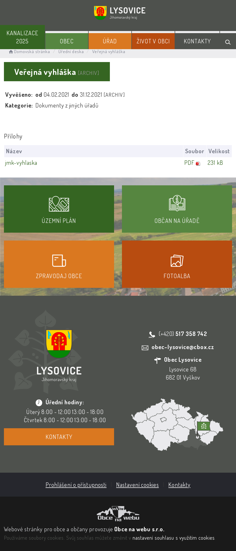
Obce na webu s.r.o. (139, 529)
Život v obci (153, 41)
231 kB (215, 162)
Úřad (110, 41)
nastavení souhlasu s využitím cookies (174, 537)
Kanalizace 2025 (22, 37)
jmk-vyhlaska (21, 162)
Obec (66, 41)
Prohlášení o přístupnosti (76, 484)
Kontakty (197, 41)
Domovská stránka (29, 51)
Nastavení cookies (137, 484)
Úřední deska (71, 51)
